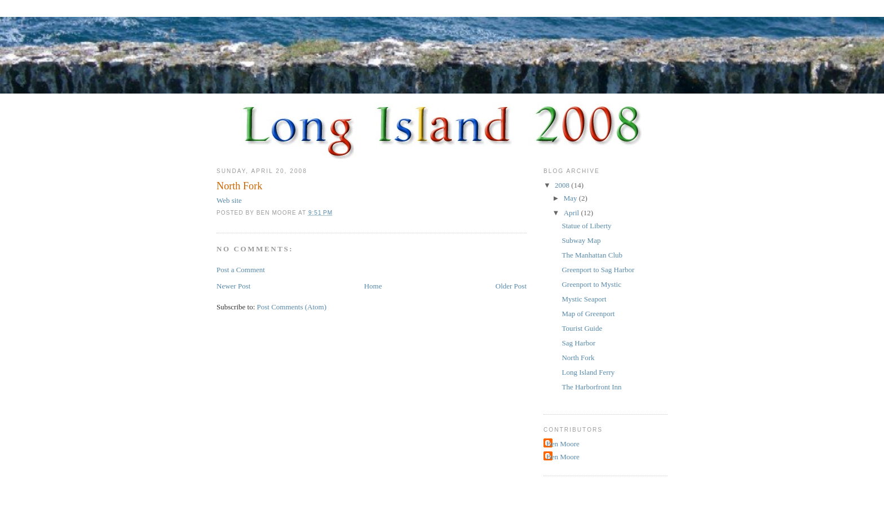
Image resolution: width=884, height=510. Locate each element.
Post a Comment (240, 269)
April (572, 213)
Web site (229, 200)
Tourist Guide (582, 328)
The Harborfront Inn (591, 387)
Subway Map (581, 240)
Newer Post (233, 286)
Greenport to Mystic (591, 284)
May (571, 198)
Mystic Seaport (584, 299)
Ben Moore (563, 444)
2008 (563, 185)
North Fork (578, 357)
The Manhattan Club (592, 255)
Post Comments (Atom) (292, 307)
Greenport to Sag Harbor (598, 269)
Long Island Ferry (588, 372)
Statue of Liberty (586, 225)
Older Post (511, 286)
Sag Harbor (578, 343)
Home (373, 286)
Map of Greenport (588, 313)
